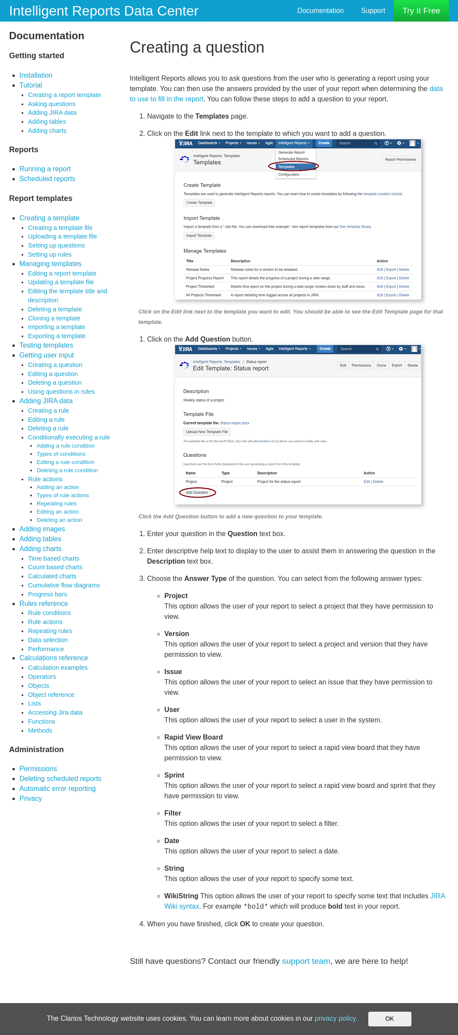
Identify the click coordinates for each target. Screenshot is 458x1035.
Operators (42, 676)
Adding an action (58, 487)
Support (373, 10)
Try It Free (421, 10)
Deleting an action (59, 520)
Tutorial (30, 85)
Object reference (51, 694)
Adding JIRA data (52, 112)
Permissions (38, 768)
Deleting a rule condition (67, 470)
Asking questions (51, 103)
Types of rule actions (63, 495)
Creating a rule (48, 410)
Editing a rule (46, 419)
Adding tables (47, 121)
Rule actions (45, 479)
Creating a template (49, 218)
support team (306, 961)
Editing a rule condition (65, 462)
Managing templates (50, 263)
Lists (34, 703)
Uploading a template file (62, 236)
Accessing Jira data (55, 712)
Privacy (30, 798)
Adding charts (47, 130)
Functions (41, 721)
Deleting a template (55, 309)
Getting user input (46, 355)
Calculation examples (58, 667)
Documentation (321, 10)
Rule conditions (49, 612)
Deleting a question (55, 382)
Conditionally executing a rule (69, 437)
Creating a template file (60, 227)
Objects (38, 685)
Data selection (48, 640)
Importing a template (56, 326)
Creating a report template (64, 94)
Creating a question (55, 364)
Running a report (45, 168)
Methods (40, 730)
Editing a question (53, 373)
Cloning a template (54, 318)
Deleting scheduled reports (60, 778)
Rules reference (43, 603)
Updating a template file (61, 282)
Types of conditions (61, 454)
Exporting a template (56, 335)
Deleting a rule (48, 428)
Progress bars (47, 594)
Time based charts (53, 558)
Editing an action (58, 511)
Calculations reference (53, 658)
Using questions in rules (61, 391)
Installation (36, 75)
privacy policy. (336, 1018)
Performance (46, 649)
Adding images (42, 529)
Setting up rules (50, 254)
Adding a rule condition (66, 445)
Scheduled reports (47, 178)
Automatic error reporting (57, 788)
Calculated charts (52, 576)
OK (389, 1018)
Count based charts (55, 567)
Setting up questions (56, 245)
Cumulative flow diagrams (64, 585)
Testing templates (46, 345)
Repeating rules (57, 503)
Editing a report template (62, 273)
